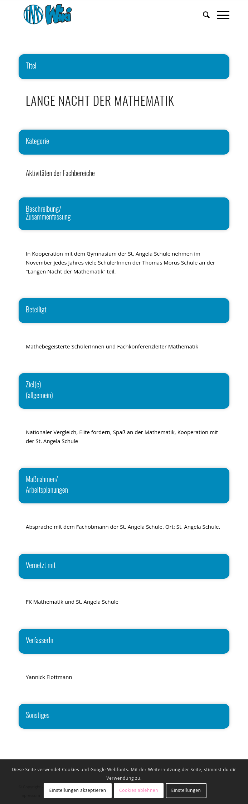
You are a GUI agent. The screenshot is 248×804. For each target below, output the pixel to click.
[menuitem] (203, 14)
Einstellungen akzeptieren (77, 790)
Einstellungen (186, 790)
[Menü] (219, 14)
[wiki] (103, 14)
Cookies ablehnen (138, 790)
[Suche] (203, 14)
